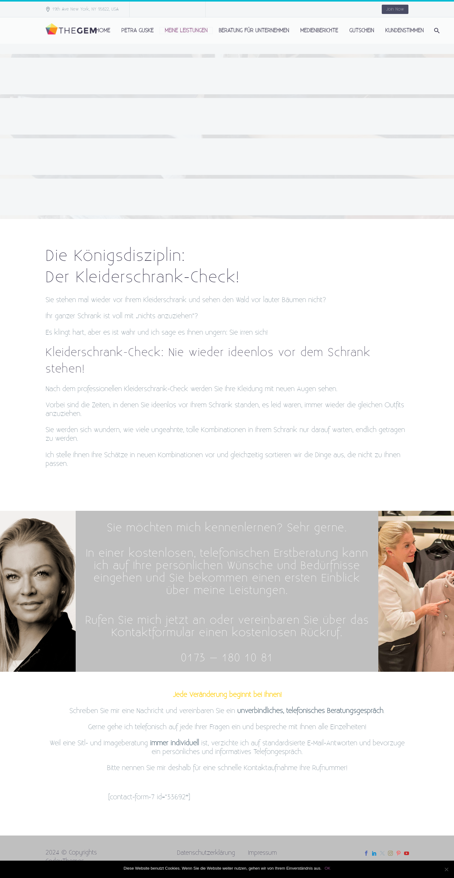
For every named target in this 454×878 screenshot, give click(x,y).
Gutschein (361, 30)
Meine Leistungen (186, 30)
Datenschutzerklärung (206, 853)
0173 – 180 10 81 (227, 658)
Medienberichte (319, 30)
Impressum (262, 853)
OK (328, 868)
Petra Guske (137, 30)
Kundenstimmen (404, 30)
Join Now (395, 9)
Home (103, 30)
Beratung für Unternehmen (254, 30)
